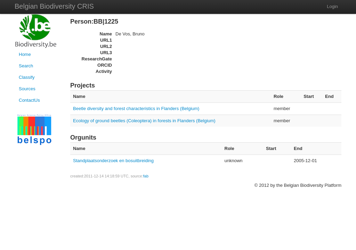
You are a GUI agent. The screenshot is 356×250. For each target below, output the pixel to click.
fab (145, 176)
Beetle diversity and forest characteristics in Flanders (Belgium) (136, 108)
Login (332, 6)
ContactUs (29, 100)
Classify (27, 77)
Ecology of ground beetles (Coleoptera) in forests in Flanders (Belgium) (144, 120)
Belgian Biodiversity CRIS (54, 6)
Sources (27, 88)
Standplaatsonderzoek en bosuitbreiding (113, 160)
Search (26, 65)
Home (25, 54)
